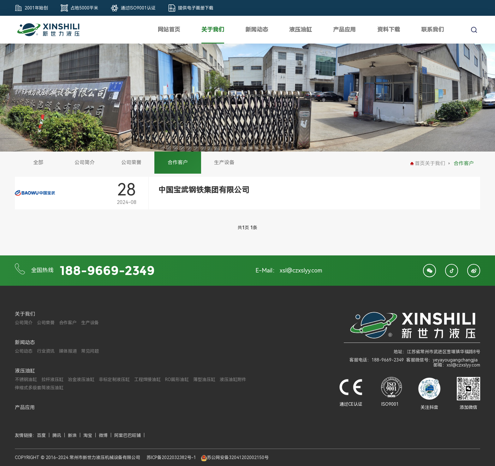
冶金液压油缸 (81, 379)
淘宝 (87, 435)
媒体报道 (68, 351)
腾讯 (56, 435)
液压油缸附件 (233, 379)
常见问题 (90, 351)
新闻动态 (256, 29)
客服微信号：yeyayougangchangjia (442, 359)
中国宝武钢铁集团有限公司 (203, 190)
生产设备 (224, 162)
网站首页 (169, 29)
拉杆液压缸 (52, 379)
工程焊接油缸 (147, 379)
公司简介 (85, 162)
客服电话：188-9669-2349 (376, 359)
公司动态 (24, 351)
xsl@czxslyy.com (301, 270)
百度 (41, 435)
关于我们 (212, 29)
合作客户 (178, 162)
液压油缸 (300, 29)
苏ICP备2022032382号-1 (171, 457)
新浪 (72, 435)
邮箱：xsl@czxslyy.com (456, 364)
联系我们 (432, 29)
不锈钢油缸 (26, 379)
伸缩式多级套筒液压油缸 (39, 387)
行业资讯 (46, 351)
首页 (417, 163)
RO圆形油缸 (177, 379)
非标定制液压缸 (114, 379)
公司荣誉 (131, 162)
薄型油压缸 (204, 379)
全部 (38, 162)
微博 (103, 435)
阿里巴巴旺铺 (127, 435)
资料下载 (388, 29)
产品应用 (344, 29)
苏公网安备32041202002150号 (238, 457)
